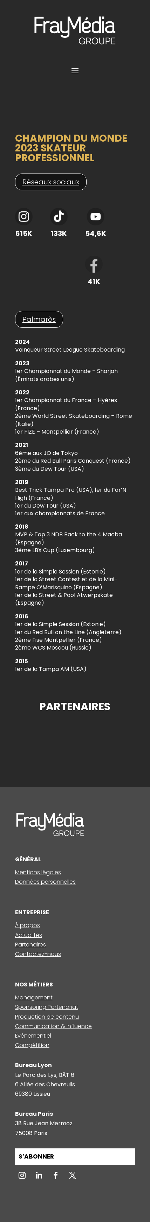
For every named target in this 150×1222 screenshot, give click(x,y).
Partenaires (30, 945)
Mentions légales (38, 872)
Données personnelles (45, 882)
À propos (27, 925)
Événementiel (33, 1036)
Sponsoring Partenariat (46, 1007)
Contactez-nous (38, 954)
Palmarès (39, 319)
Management (34, 997)
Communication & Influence (53, 1026)
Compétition (32, 1045)
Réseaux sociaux (50, 182)
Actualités (28, 935)
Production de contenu (47, 1017)
